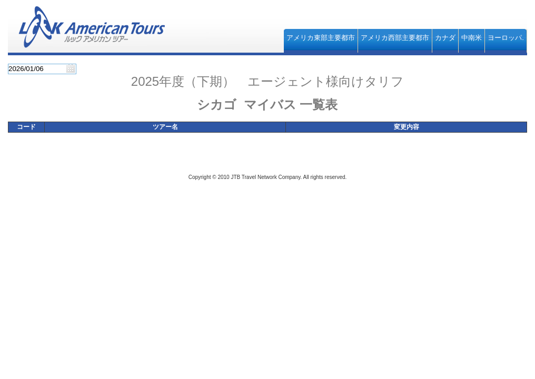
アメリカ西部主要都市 (395, 38)
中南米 (471, 38)
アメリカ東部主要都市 (320, 38)
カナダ (445, 38)
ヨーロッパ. (506, 38)
